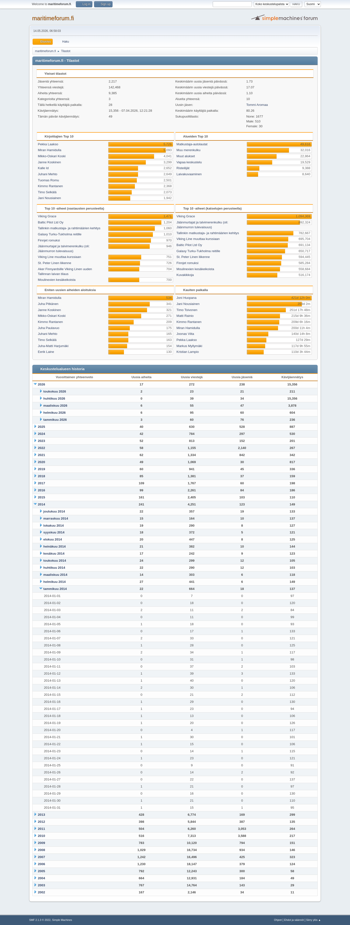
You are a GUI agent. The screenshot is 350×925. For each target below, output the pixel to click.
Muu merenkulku (188, 150)
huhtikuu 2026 (54, 398)
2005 (41, 871)
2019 (41, 469)
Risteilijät (182, 168)
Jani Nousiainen (49, 198)
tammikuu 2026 (55, 419)
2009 (41, 843)
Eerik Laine (46, 352)
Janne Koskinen (49, 162)
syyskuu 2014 (53, 532)
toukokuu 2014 (54, 560)
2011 (41, 829)
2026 (41, 384)
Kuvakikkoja (185, 275)
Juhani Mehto (47, 174)
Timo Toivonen (186, 310)
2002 (41, 892)
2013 (41, 814)
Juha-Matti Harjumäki (53, 346)
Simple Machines (62, 919)
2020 (41, 462)
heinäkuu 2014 (54, 546)
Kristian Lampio (187, 352)
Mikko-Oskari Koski (52, 156)
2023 (41, 441)
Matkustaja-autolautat (191, 144)
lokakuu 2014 (53, 525)
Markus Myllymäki (189, 346)
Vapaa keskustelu (189, 162)
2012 (41, 822)
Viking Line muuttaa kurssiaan (59, 257)
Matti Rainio (184, 316)
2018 (41, 476)
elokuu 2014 (52, 539)
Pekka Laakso (48, 144)
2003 (41, 885)
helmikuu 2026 (54, 412)
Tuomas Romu (48, 180)
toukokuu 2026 (54, 391)
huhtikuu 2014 (54, 567)
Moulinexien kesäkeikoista (57, 280)
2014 (41, 504)
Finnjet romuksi (49, 240)
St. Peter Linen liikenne (54, 263)
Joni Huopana (186, 298)
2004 (41, 878)
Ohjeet (278, 919)
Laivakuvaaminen (189, 174)
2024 (41, 434)
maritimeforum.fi (53, 18)
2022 (41, 448)
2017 (41, 483)
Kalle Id (43, 168)
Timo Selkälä (47, 192)
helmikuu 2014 (54, 582)
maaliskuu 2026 (55, 405)
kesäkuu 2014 (53, 553)
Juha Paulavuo (48, 328)
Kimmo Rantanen (50, 186)
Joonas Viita (185, 334)
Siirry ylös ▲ (313, 919)
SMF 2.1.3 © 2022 (40, 919)
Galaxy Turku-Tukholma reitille (60, 234)
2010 (41, 836)
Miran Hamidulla (49, 150)
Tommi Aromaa (257, 105)
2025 (41, 427)
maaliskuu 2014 (55, 575)
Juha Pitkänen (48, 304)
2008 (41, 850)
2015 (41, 497)
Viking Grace (47, 216)
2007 (41, 857)
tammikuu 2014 (55, 589)
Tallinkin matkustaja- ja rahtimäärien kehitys (69, 228)
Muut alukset (185, 156)
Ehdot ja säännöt (294, 919)
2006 (41, 864)
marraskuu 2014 (55, 518)
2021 (41, 455)
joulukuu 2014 (54, 511)
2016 (41, 490)
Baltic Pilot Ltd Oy (50, 222)
